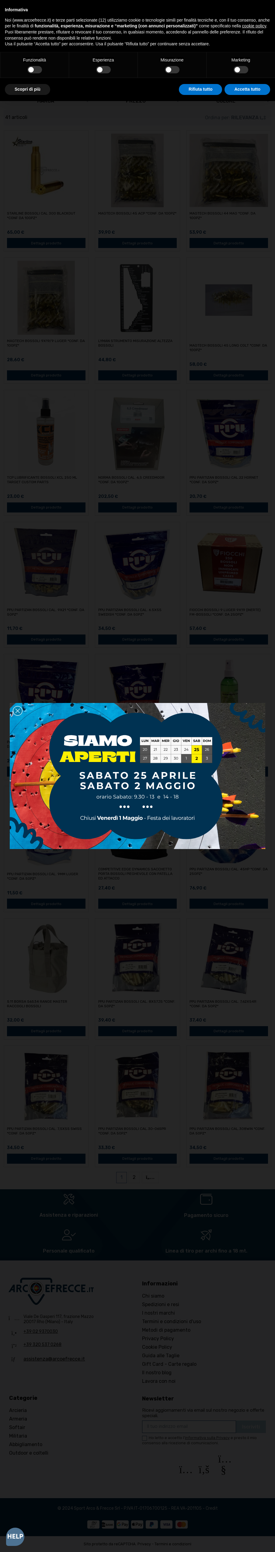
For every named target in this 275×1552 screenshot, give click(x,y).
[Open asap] (15, 1537)
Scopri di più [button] (27, 89)
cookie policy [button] (254, 25)
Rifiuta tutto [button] (201, 89)
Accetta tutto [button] (247, 89)
